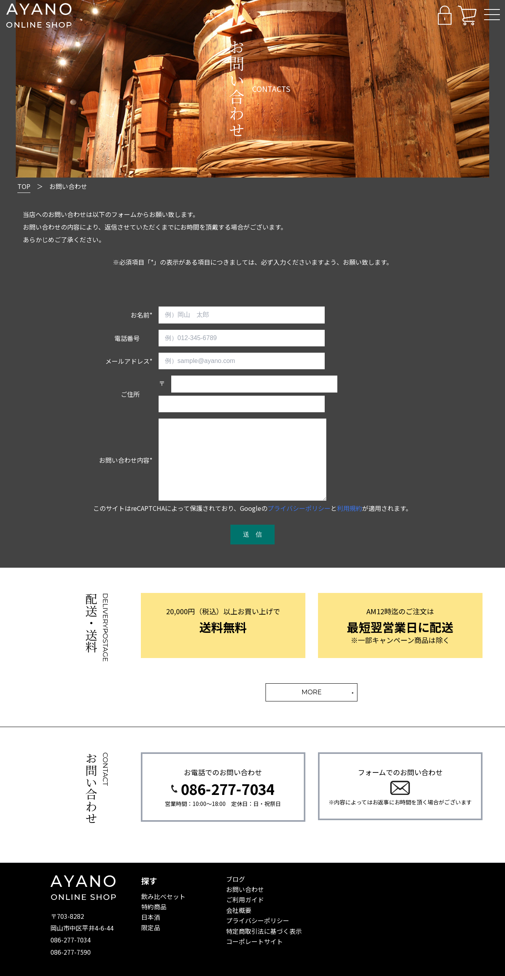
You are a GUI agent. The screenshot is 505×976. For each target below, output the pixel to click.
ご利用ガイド (245, 899)
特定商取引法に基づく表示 (264, 931)
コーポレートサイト (254, 941)
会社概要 (238, 910)
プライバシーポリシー (299, 508)
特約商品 (153, 906)
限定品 (150, 927)
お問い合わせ (245, 889)
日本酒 (150, 917)
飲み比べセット (163, 896)
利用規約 (349, 508)
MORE (311, 692)
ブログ (235, 879)
